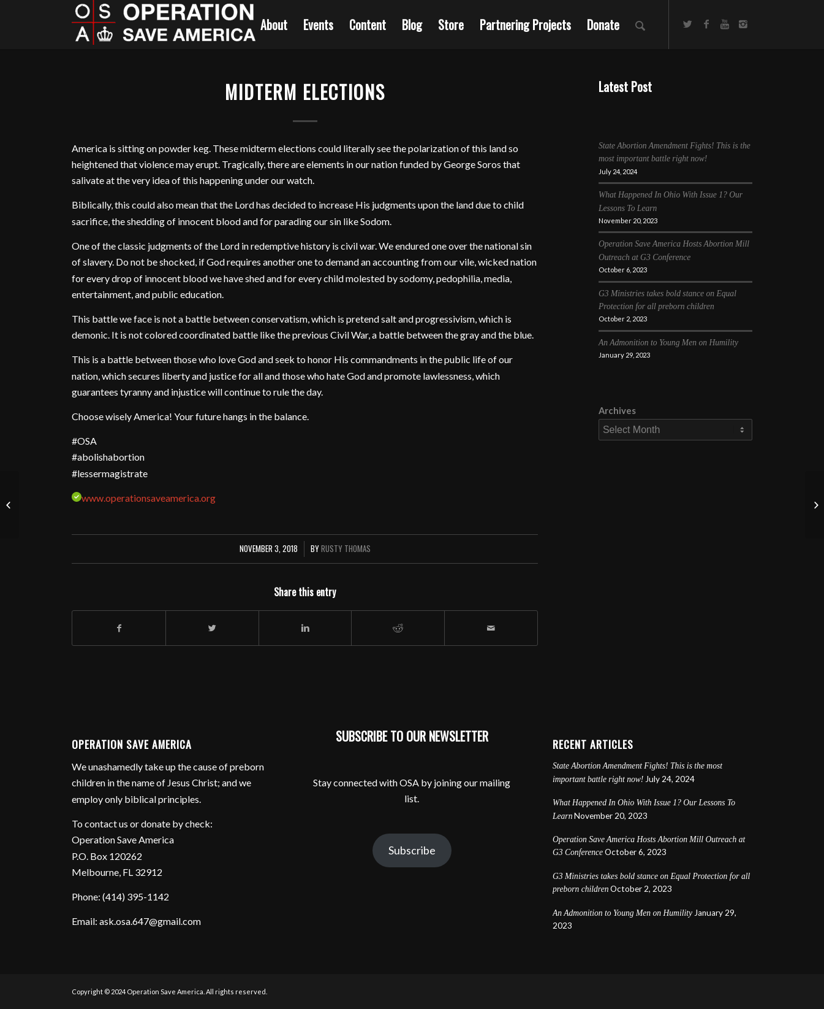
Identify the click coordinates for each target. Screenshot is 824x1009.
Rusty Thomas (346, 548)
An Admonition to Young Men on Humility (668, 342)
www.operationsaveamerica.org (148, 498)
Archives (617, 410)
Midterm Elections (305, 92)
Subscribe (412, 850)
